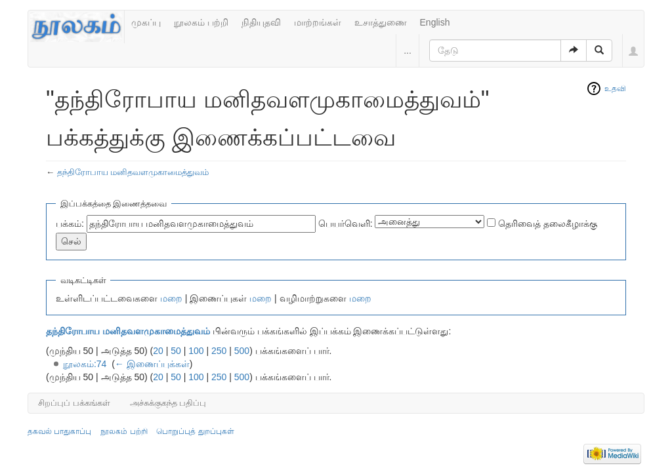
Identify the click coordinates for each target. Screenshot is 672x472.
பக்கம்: (70, 223)
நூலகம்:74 (84, 364)
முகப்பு (146, 22)
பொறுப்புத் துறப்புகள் (195, 431)
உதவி (615, 88)
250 (218, 350)
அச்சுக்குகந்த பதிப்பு (168, 403)
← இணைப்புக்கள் (152, 364)
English (435, 22)
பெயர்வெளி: (345, 223)
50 (176, 350)
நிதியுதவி (261, 22)
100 (195, 350)
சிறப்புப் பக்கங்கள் (74, 403)
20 (158, 350)
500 (241, 350)
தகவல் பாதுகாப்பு (59, 431)
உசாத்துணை (380, 22)
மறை (171, 298)
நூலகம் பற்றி (201, 22)
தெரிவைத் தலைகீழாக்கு (547, 223)
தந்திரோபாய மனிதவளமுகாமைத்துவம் (133, 172)
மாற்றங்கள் (317, 22)
